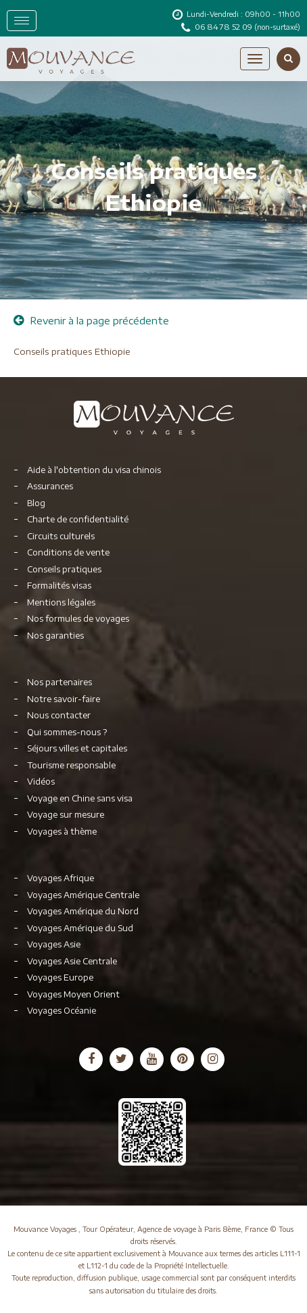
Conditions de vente (68, 552)
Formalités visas (59, 585)
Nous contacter (59, 715)
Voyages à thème (62, 831)
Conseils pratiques (64, 569)
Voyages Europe (60, 977)
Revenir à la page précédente (91, 320)
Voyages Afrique (60, 878)
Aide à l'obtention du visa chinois (94, 470)
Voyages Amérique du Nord (83, 911)
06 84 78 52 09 (224, 26)
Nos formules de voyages (78, 619)
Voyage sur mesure (65, 815)
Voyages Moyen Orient (73, 994)
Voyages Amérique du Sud (80, 928)
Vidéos (41, 781)
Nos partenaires (59, 682)
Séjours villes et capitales (77, 748)
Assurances (50, 486)
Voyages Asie (53, 944)
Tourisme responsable (71, 765)
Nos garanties (55, 635)
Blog (36, 503)
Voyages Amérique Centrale (83, 895)
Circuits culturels (61, 536)
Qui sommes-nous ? (67, 732)
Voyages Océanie (61, 1011)
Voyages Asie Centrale (72, 961)
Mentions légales (61, 602)
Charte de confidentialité (77, 519)
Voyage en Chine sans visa (80, 798)
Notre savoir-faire (63, 699)
